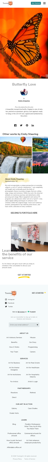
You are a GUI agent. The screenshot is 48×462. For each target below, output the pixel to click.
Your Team (14, 352)
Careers (32, 352)
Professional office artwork (14, 434)
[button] (44, 3)
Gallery (14, 408)
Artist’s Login (33, 381)
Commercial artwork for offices (32, 434)
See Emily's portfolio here (24, 213)
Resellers (14, 393)
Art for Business (14, 363)
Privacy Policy (17, 459)
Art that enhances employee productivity (33, 441)
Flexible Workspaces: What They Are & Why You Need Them (32, 426)
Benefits (14, 342)
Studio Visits (14, 413)
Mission (32, 337)
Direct (14, 397)
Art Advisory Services (14, 337)
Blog (14, 424)
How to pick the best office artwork (14, 441)
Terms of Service (29, 459)
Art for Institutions (14, 374)
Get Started (36, 3)
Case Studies (33, 408)
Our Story (32, 342)
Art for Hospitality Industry (32, 375)
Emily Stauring (24, 101)
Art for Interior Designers (14, 369)
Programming (33, 347)
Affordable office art (14, 447)
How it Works (14, 347)
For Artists (14, 381)
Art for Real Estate (33, 363)
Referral (33, 393)
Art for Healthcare (32, 368)
